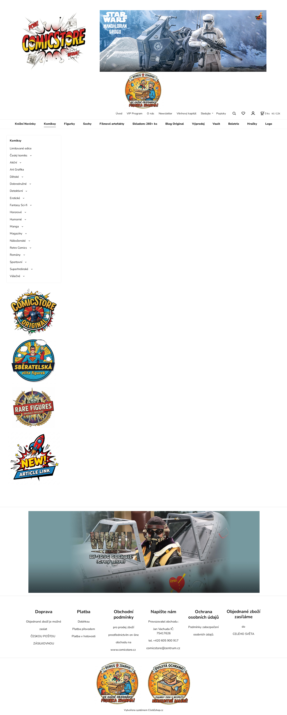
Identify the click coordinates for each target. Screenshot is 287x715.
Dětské (14, 177)
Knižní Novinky (25, 124)
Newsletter (165, 113)
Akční (13, 162)
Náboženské (18, 241)
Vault (216, 124)
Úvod (119, 113)
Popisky (221, 113)
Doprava (43, 612)
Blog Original (174, 124)
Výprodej (198, 124)
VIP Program (134, 113)
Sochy (87, 124)
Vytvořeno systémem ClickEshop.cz (143, 710)
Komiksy (50, 124)
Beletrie (233, 124)
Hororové (16, 212)
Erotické (15, 198)
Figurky (69, 124)
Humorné (16, 219)
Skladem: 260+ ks (144, 124)
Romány (15, 255)
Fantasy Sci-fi (18, 205)
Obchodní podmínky (124, 614)
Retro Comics (18, 248)
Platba (83, 612)
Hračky (252, 124)
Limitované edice (21, 148)
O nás (150, 113)
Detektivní (16, 191)
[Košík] (265, 113)
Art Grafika (17, 169)
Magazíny (16, 233)
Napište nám (163, 612)
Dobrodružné (18, 184)
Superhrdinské (19, 269)
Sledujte (206, 113)
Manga (14, 226)
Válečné (15, 276)
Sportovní (16, 262)
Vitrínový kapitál (186, 113)
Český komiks (18, 155)
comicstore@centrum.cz (163, 648)
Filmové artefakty (112, 124)
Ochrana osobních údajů (203, 614)
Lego (268, 124)
